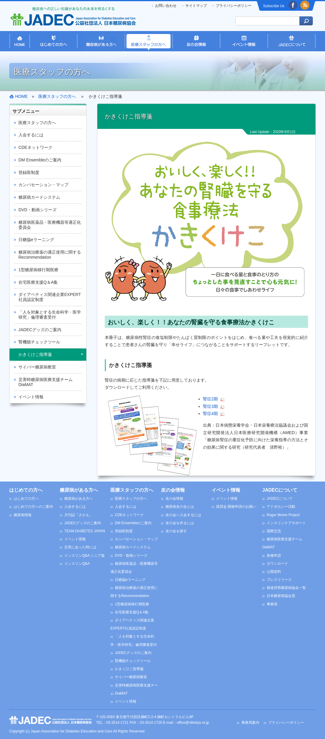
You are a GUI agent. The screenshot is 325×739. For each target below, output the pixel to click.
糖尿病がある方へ (79, 490)
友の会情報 (173, 490)
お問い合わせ (165, 6)
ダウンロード (277, 563)
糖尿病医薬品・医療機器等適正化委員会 (49, 225)
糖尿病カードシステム (39, 197)
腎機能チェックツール (39, 342)
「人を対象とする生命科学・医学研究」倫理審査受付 (49, 315)
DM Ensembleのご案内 (39, 160)
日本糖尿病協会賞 (281, 596)
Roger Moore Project (283, 515)
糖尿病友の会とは (179, 507)
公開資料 (274, 572)
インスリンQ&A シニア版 (84, 555)
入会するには (30, 134)
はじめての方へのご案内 (33, 507)
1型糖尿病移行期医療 (38, 269)
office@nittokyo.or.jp (193, 723)
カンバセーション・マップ (43, 184)
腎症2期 (210, 399)
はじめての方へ (26, 490)
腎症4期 (210, 413)
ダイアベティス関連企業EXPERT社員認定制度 (49, 297)
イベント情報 (30, 396)
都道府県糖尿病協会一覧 (286, 588)
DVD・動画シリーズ (37, 209)
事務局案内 (250, 723)
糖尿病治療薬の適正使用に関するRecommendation (49, 255)
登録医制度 (28, 172)
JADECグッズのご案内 (39, 329)
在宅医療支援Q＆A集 (38, 282)
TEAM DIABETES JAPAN (84, 531)
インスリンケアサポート (286, 523)
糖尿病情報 (23, 515)
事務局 (272, 604)
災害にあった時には (80, 547)
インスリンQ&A (77, 563)
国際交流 (274, 531)
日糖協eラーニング (36, 239)
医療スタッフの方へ (37, 122)
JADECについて (279, 490)
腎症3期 (210, 406)
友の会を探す (176, 531)
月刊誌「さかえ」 (78, 515)
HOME (21, 96)
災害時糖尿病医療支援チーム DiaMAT (45, 382)
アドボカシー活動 (281, 507)
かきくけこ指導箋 (35, 354)
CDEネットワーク (35, 147)
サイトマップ (196, 6)
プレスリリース (279, 580)
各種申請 (274, 555)
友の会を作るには (179, 523)
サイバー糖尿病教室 (37, 367)
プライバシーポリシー (233, 6)
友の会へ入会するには (183, 515)
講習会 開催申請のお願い (236, 507)
